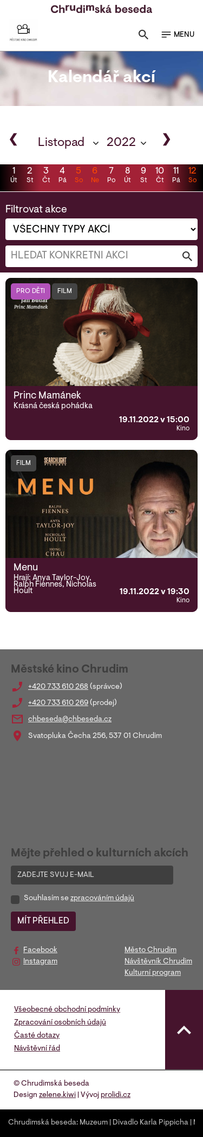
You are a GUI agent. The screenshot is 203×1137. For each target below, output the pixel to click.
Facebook (40, 950)
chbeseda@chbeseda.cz (70, 719)
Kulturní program (153, 973)
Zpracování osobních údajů (60, 1023)
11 (176, 176)
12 (192, 176)
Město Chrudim (150, 950)
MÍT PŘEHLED (43, 921)
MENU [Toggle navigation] (177, 35)
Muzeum (94, 1123)
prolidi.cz (115, 1095)
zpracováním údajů (102, 898)
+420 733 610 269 (58, 703)
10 (160, 176)
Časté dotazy (37, 1036)
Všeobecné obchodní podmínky (67, 1010)
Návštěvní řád (37, 1049)
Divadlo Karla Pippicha (150, 1123)
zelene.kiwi (57, 1095)
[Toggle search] (143, 37)
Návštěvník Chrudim (158, 962)
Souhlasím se (79, 898)
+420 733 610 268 (58, 687)
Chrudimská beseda (42, 1123)
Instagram (40, 962)
